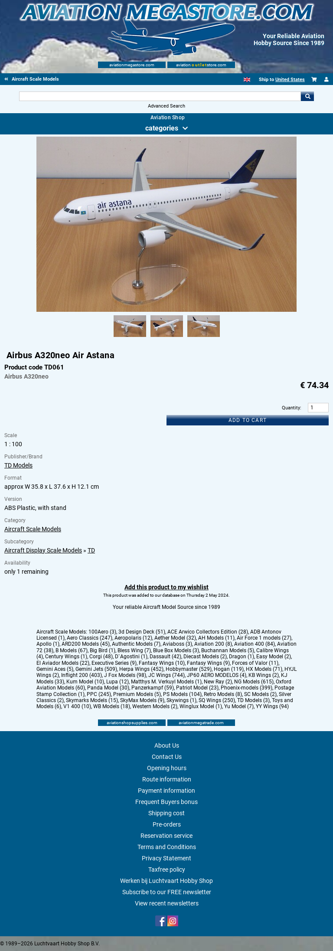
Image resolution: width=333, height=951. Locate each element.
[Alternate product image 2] (166, 337)
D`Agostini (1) (131, 657)
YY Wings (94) (272, 706)
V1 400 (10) (77, 706)
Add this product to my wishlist (166, 587)
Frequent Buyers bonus (166, 801)
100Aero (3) (102, 632)
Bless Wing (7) (134, 650)
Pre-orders (167, 824)
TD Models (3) (253, 700)
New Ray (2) (218, 682)
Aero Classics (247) (89, 638)
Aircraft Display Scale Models (43, 550)
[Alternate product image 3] (203, 337)
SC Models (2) (260, 694)
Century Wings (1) (66, 657)
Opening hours (166, 768)
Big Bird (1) (102, 650)
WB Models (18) (111, 706)
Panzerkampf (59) (152, 688)
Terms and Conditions (166, 846)
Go (307, 96)
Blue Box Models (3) (176, 650)
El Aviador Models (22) (62, 663)
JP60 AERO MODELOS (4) (216, 675)
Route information (166, 779)
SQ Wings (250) (217, 700)
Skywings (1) (181, 700)
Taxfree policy (166, 869)
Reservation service (166, 835)
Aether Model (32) (175, 638)
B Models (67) (72, 650)
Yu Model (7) (239, 706)
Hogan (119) (229, 669)
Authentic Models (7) (136, 644)
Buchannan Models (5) (227, 650)
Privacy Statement (166, 858)
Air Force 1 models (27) (264, 638)
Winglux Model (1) (201, 706)
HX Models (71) (264, 669)
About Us (166, 745)
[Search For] (159, 96)
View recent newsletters (167, 903)
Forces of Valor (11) (255, 663)
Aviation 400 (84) (254, 644)
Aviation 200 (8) (213, 644)
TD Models (18, 465)
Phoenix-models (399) (246, 688)
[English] (247, 79)
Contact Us (167, 756)
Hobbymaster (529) (189, 669)
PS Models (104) (182, 694)
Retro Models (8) (223, 694)
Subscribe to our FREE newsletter (166, 892)
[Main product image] (166, 310)
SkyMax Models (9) (142, 700)
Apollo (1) (47, 644)
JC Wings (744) (166, 675)
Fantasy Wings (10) (162, 663)
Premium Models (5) (137, 694)
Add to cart (248, 420)
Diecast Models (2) (205, 657)
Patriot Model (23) (197, 688)
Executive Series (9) (114, 663)
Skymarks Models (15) (92, 700)
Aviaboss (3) (177, 644)
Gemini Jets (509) (96, 669)
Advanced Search (166, 106)
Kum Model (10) (85, 682)
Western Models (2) (154, 706)
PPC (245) (99, 694)
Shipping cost (166, 813)
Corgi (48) (101, 657)
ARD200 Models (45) (86, 644)
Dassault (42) (165, 657)
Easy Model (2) (273, 657)
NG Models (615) (254, 682)
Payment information (166, 790)
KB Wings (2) (263, 675)
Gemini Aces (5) (54, 669)
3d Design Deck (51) (141, 632)
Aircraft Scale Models (32, 529)
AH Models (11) (216, 638)
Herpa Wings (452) (141, 669)
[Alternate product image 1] (129, 337)
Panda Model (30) (108, 688)
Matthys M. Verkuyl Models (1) (166, 682)
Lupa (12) (117, 682)
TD (91, 550)
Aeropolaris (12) (133, 638)
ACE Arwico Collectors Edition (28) (207, 632)
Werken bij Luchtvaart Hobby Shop (166, 880)
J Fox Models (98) (125, 675)
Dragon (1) (241, 657)
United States (290, 79)
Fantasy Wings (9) (208, 663)
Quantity (291, 408)
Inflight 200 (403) (81, 675)
